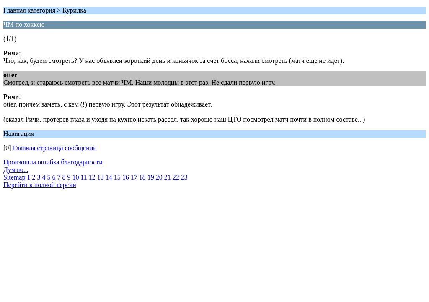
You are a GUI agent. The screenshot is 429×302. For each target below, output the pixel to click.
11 (83, 177)
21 (167, 177)
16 (125, 177)
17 (134, 177)
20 (159, 177)
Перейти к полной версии (39, 184)
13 (100, 177)
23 (184, 177)
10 (75, 177)
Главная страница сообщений (55, 147)
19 (150, 177)
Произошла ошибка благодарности (53, 162)
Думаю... (15, 169)
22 (176, 177)
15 (117, 177)
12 (92, 177)
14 (109, 177)
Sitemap (14, 177)
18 (142, 177)
